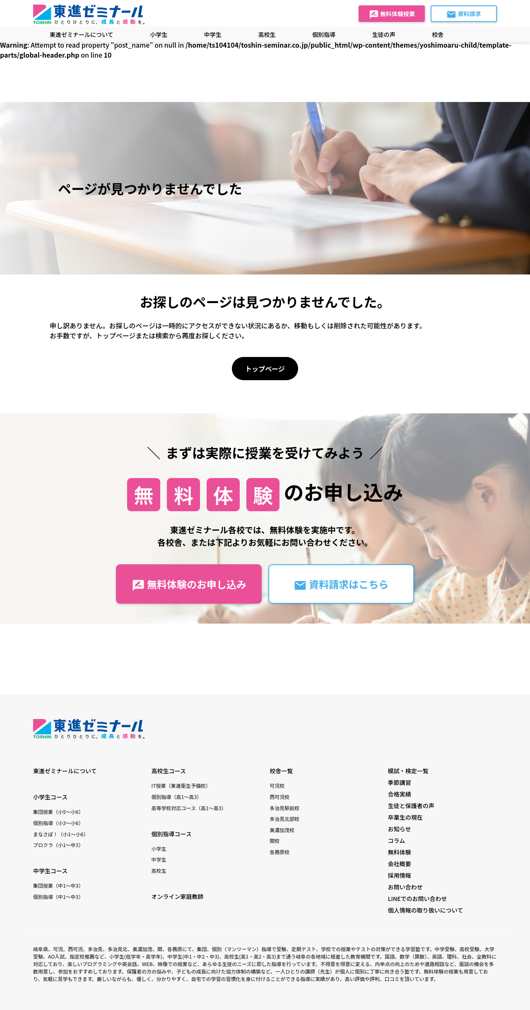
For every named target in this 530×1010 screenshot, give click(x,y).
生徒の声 (383, 34)
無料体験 (399, 852)
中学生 (159, 859)
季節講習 (399, 782)
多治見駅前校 (284, 807)
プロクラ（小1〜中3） (58, 844)
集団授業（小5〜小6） (58, 811)
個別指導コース (172, 834)
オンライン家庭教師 (178, 896)
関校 (274, 840)
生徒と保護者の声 (411, 805)
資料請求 (463, 14)
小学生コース (50, 797)
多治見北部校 (284, 818)
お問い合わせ (405, 887)
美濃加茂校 (282, 829)
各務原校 (279, 851)
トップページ (265, 369)
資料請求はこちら (341, 584)
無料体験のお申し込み (189, 584)
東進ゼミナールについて (81, 34)
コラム (396, 840)
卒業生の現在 (405, 817)
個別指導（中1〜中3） (58, 896)
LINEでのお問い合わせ (417, 898)
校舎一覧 (281, 771)
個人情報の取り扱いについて (425, 910)
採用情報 (399, 875)
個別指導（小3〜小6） (58, 822)
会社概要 (399, 863)
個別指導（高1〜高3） (177, 796)
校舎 (437, 34)
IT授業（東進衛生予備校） (181, 785)
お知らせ (399, 829)
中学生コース (50, 871)
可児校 (277, 785)
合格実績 (399, 794)
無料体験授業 (392, 14)
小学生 (159, 848)
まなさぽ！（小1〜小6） (61, 834)
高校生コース (169, 771)
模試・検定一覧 (408, 771)
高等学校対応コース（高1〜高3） (189, 807)
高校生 (159, 870)
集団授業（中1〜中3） (58, 885)
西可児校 (279, 796)
